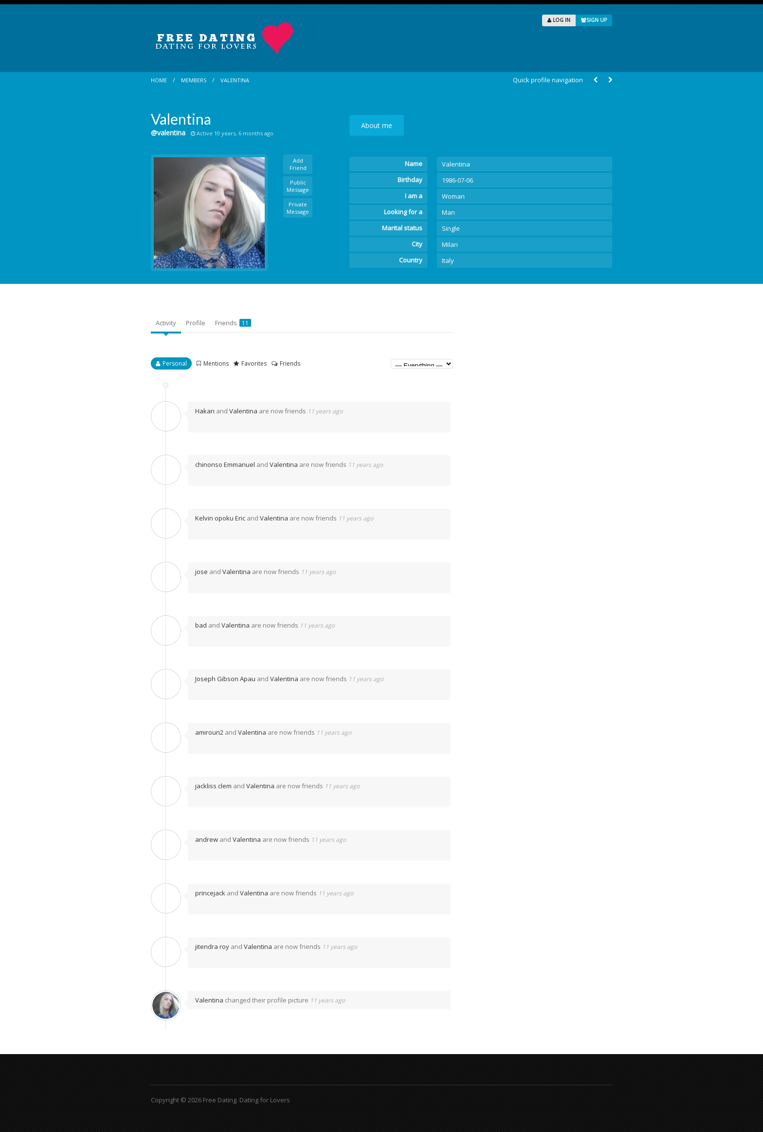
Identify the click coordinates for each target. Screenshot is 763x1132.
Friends (233, 322)
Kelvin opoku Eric (220, 518)
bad (201, 625)
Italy (448, 260)
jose (201, 571)
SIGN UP (594, 20)
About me (376, 125)
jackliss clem (213, 785)
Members (193, 80)
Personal (175, 363)
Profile (195, 322)
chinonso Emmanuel (225, 464)
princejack (210, 893)
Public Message (298, 186)
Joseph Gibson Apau (225, 678)
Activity (166, 322)
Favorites (254, 363)
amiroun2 (209, 732)
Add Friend (298, 164)
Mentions (216, 363)
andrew (206, 839)
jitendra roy (212, 946)
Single (451, 228)
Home (159, 80)
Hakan (205, 411)
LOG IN (558, 20)
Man (448, 212)
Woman (453, 196)
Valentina (234, 80)
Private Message (298, 208)
